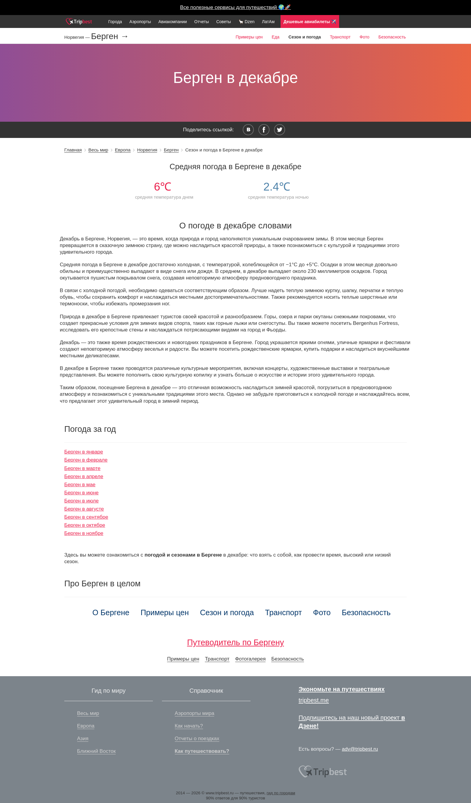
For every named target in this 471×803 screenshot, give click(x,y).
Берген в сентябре (86, 517)
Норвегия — (77, 37)
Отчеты (201, 21)
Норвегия (147, 149)
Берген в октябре (84, 525)
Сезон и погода (227, 612)
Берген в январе (83, 452)
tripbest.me (314, 700)
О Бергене (111, 612)
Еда (275, 37)
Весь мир (98, 149)
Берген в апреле (83, 476)
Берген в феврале (86, 460)
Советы (223, 21)
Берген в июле (81, 501)
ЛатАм (268, 21)
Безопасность (392, 37)
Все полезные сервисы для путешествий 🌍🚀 (235, 7)
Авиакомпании (172, 21)
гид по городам (281, 793)
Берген (171, 149)
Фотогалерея (250, 659)
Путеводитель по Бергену (235, 642)
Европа (122, 149)
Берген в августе (84, 509)
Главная (73, 149)
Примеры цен (249, 37)
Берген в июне (81, 493)
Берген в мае (80, 484)
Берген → (110, 36)
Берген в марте (82, 468)
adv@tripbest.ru (360, 749)
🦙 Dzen (247, 21)
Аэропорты (140, 21)
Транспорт (340, 37)
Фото (364, 37)
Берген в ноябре (83, 533)
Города (115, 21)
